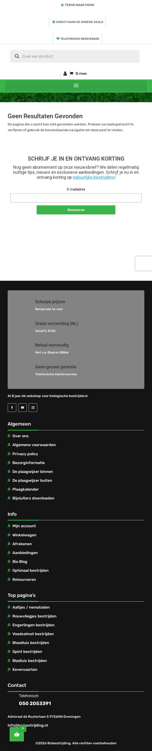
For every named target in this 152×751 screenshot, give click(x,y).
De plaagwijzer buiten (32, 480)
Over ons (20, 436)
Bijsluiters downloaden (33, 498)
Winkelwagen (24, 535)
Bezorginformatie (28, 462)
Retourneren (24, 579)
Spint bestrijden (27, 651)
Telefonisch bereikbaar (79, 38)
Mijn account (65, 73)
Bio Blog (19, 561)
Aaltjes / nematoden (31, 607)
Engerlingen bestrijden (33, 625)
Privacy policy (25, 454)
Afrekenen (22, 544)
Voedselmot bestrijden (33, 634)
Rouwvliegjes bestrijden (34, 616)
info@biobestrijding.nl (28, 725)
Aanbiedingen (25, 552)
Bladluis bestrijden (29, 660)
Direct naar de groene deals (79, 22)
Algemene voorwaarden (34, 445)
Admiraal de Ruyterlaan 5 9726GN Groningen (44, 717)
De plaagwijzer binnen (32, 471)
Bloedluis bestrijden (30, 642)
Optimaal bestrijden (30, 570)
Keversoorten (24, 669)
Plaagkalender (25, 489)
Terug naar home (79, 5)
